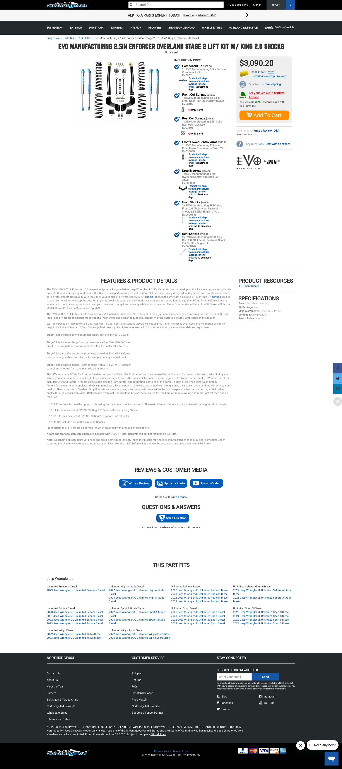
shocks (149, 296)
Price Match (139, 699)
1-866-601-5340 (207, 15)
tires (213, 304)
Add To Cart (264, 115)
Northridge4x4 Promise (146, 706)
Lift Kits (69, 38)
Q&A (276, 130)
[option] (171, 15)
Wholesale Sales (57, 712)
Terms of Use (180, 751)
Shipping (137, 673)
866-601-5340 (238, 4)
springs (216, 296)
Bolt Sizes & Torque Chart (62, 699)
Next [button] (247, 15)
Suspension (53, 38)
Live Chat (188, 15)
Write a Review (262, 130)
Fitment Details (250, 285)
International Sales (58, 719)
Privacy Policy (162, 751)
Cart (283, 5)
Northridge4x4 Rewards (61, 706)
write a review (179, 496)
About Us (52, 679)
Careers (51, 692)
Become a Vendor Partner (147, 712)
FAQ (134, 686)
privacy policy (259, 688)
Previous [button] (94, 15)
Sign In (257, 4)
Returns (136, 679)
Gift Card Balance (142, 692)
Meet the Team (56, 686)
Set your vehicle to (266, 95)
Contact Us (53, 673)
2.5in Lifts (84, 38)
